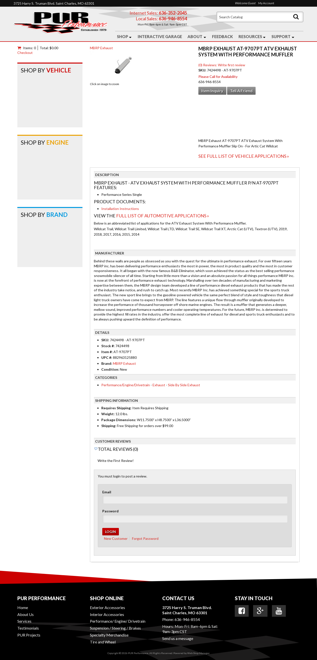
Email (106, 492)
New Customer (116, 538)
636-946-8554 (187, 619)
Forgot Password (145, 538)
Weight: (108, 414)
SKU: (202, 70)
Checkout (25, 52)
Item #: (107, 352)
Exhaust (159, 385)
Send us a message (177, 638)
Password (110, 511)
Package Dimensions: (118, 420)
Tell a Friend (241, 90)
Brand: (106, 363)
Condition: (110, 369)
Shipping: (108, 426)
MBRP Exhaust (101, 48)
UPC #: (107, 357)
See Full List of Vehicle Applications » (243, 156)
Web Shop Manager (198, 653)
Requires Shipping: (116, 408)
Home (22, 607)
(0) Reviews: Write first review (221, 65)
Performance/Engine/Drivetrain (125, 385)
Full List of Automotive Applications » (162, 215)
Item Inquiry (212, 90)
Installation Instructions (120, 208)
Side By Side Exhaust (184, 385)
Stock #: (108, 346)
